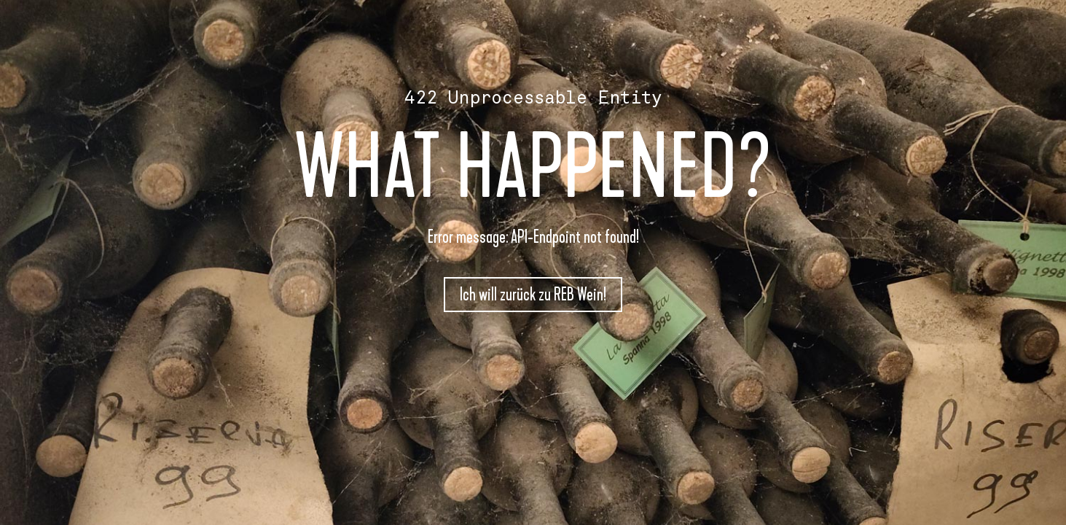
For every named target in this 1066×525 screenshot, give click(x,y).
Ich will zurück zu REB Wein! (533, 294)
